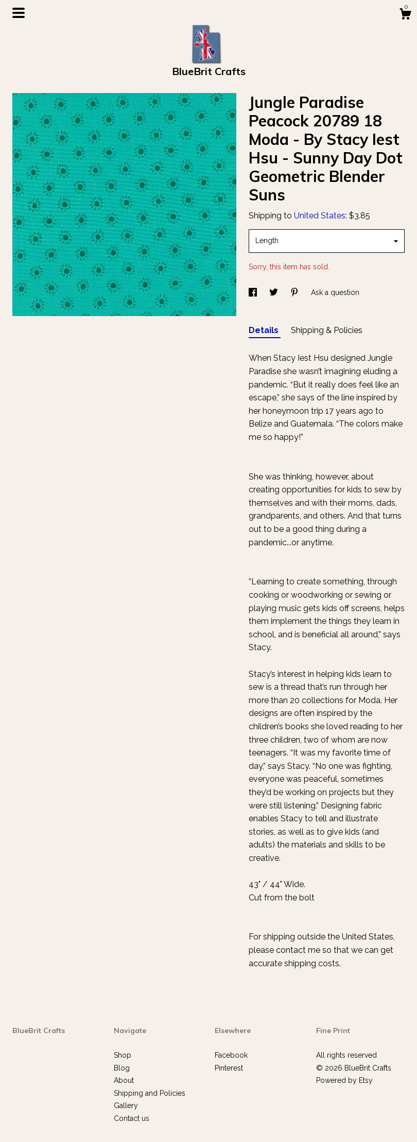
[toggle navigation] (18, 13)
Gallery (126, 1105)
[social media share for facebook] (254, 292)
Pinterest (229, 1068)
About (124, 1080)
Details (265, 330)
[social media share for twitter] (274, 292)
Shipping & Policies (326, 330)
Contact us (131, 1118)
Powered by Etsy (344, 1080)
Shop (122, 1055)
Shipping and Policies (149, 1093)
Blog (122, 1068)
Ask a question (335, 292)
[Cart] (405, 15)
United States (319, 215)
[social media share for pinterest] (295, 292)
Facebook (231, 1055)
